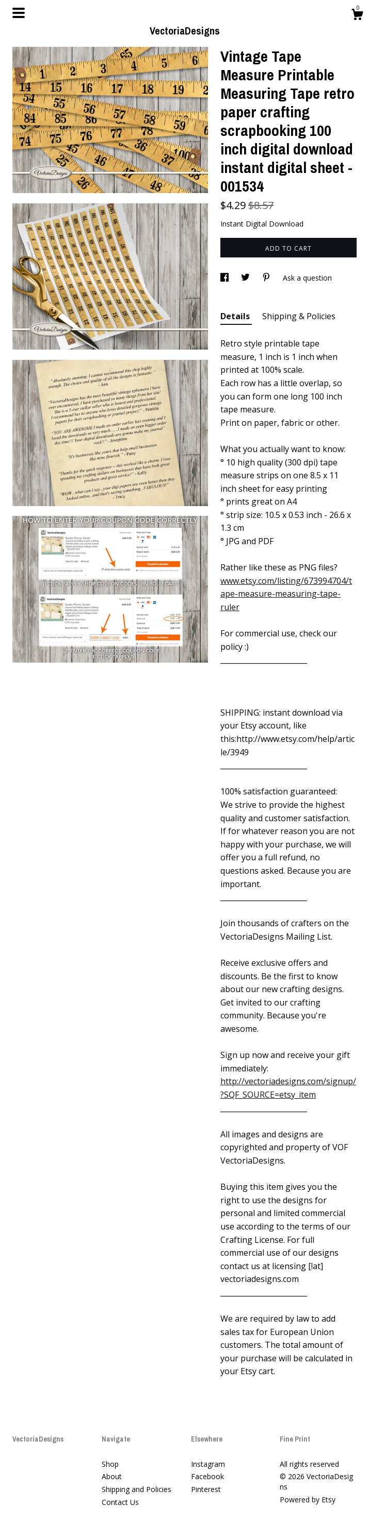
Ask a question (307, 278)
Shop (110, 1464)
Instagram (208, 1464)
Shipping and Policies (136, 1489)
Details (236, 316)
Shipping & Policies (298, 316)
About (112, 1476)
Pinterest (206, 1489)
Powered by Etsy (307, 1499)
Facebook (207, 1476)
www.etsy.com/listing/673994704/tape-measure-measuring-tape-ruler (286, 594)
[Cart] (357, 16)
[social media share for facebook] (225, 278)
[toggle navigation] (18, 13)
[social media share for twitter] (246, 278)
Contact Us (120, 1502)
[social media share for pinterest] (267, 278)
